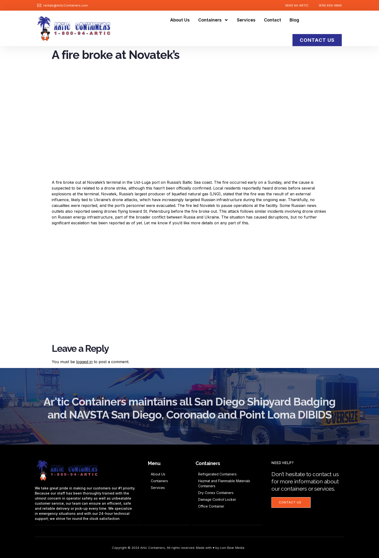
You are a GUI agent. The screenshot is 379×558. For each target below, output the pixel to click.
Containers (213, 20)
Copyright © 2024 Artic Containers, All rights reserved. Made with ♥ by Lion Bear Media (178, 547)
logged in (84, 361)
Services (246, 19)
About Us (180, 19)
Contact (272, 19)
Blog (294, 19)
